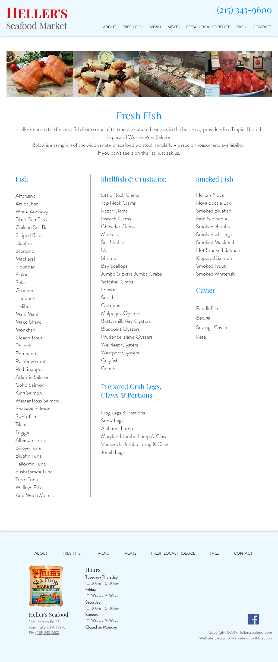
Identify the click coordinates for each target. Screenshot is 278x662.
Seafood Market (36, 25)
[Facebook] (253, 619)
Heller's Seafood (48, 614)
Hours (92, 569)
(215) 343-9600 (244, 9)
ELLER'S (43, 13)
